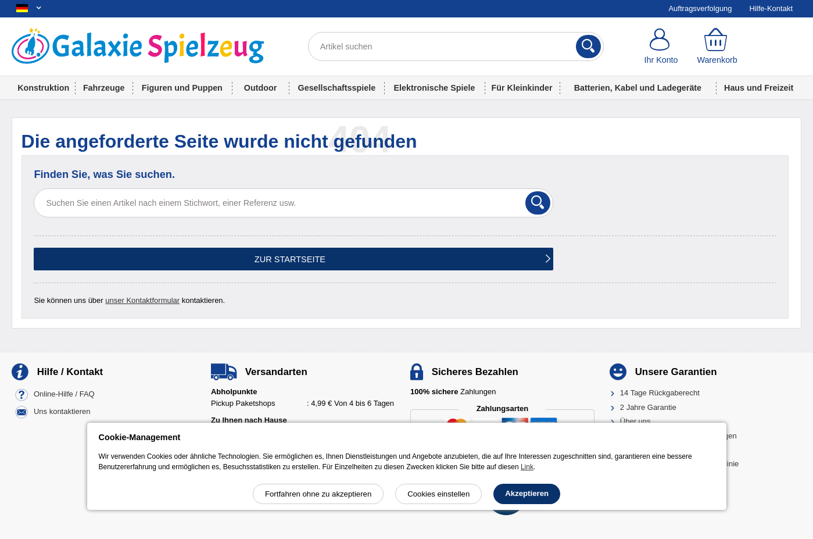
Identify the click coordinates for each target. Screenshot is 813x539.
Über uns (635, 421)
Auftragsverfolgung (700, 8)
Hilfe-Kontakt (771, 8)
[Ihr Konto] (661, 46)
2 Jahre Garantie (648, 407)
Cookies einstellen (438, 494)
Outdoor (260, 87)
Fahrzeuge (104, 87)
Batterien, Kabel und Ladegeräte (637, 87)
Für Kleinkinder (522, 87)
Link (527, 467)
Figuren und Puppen (182, 87)
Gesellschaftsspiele (337, 87)
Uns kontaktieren (62, 412)
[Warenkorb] (717, 46)
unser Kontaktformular (142, 300)
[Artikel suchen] (456, 46)
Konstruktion (43, 87)
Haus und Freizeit (758, 87)
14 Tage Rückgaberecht (660, 392)
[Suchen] (588, 46)
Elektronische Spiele (434, 87)
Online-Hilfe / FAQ (64, 394)
